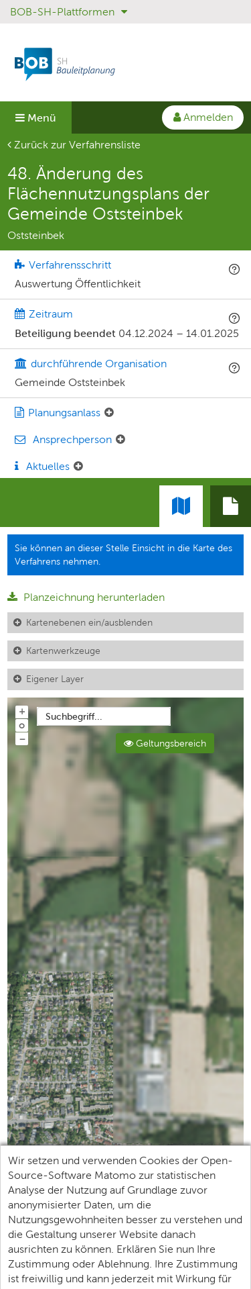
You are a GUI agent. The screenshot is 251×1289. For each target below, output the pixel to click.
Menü (35, 118)
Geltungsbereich (165, 743)
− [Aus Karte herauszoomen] (22, 738)
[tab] (230, 506)
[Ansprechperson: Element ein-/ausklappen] (120, 439)
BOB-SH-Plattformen (68, 11)
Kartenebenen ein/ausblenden (89, 622)
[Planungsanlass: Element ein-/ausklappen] (109, 412)
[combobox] (104, 716)
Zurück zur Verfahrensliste (74, 144)
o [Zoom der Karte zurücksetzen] (22, 725)
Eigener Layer (55, 678)
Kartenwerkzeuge (63, 650)
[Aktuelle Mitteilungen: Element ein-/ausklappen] (78, 466)
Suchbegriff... (74, 716)
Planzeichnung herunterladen (86, 597)
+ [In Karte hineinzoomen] (22, 711)
